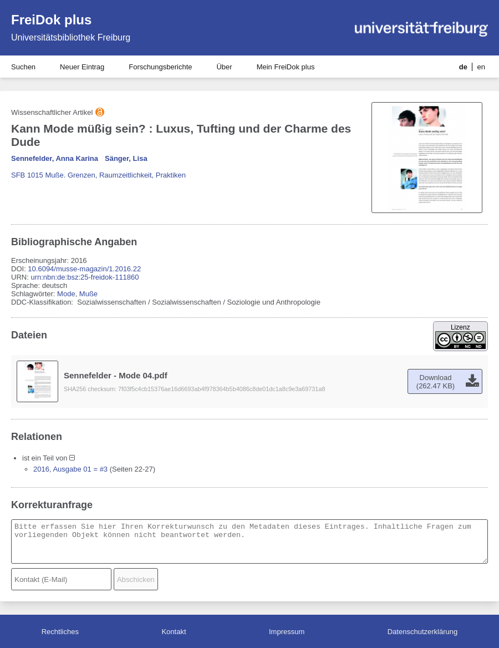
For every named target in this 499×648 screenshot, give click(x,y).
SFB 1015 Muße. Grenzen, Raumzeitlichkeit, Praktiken (98, 175)
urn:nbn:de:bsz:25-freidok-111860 (84, 277)
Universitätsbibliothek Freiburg (70, 37)
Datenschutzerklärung (422, 631)
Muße (88, 294)
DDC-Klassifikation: (43, 302)
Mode (66, 294)
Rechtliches (60, 631)
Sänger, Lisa (126, 158)
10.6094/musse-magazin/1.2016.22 (84, 269)
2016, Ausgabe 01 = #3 (70, 469)
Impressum (286, 631)
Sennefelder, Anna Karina (54, 158)
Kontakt (173, 631)
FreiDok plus (51, 19)
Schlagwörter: (34, 294)
